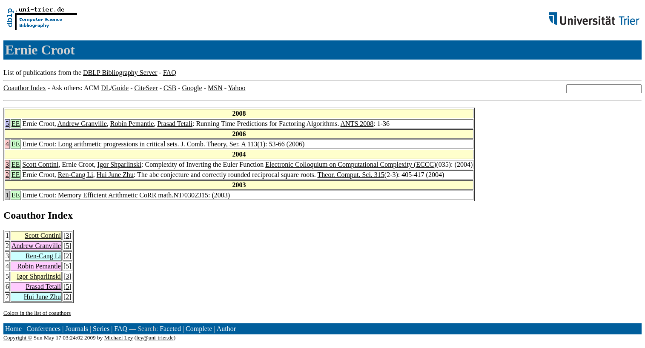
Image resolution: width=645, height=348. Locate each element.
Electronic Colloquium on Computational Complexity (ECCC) (350, 164)
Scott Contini (41, 164)
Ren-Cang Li (75, 174)
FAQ (169, 72)
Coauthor (24, 215)
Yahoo (236, 87)
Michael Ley (118, 337)
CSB (169, 87)
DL (105, 87)
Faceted (170, 328)
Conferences (43, 328)
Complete (199, 328)
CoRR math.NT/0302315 (173, 195)
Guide (120, 87)
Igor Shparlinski (119, 164)
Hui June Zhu (115, 174)
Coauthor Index (24, 87)
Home (13, 328)
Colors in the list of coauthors (37, 313)
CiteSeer (146, 87)
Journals (76, 328)
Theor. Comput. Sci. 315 (351, 174)
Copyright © (17, 337)
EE (15, 123)
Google (192, 87)
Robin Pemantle (132, 123)
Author (226, 328)
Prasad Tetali (174, 123)
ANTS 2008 (357, 123)
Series (101, 328)
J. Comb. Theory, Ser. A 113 (219, 144)
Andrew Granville (82, 123)
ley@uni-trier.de (154, 337)
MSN (215, 87)
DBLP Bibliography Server (120, 72)
